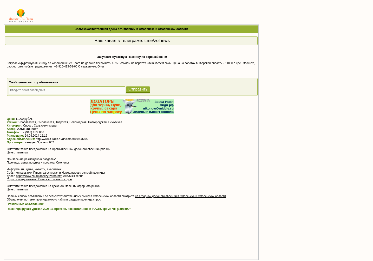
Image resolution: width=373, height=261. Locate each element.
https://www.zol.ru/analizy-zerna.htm (39, 176)
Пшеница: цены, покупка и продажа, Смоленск (38, 162)
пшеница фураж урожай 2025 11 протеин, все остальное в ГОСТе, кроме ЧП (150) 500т (69, 209)
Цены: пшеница (17, 152)
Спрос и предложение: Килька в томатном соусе (39, 179)
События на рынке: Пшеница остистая (33, 172)
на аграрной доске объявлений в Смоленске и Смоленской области (180, 196)
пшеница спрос (90, 199)
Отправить (137, 89)
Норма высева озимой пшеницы (83, 172)
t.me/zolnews (157, 40)
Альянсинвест (27, 129)
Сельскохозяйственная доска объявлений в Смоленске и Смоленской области (131, 29)
